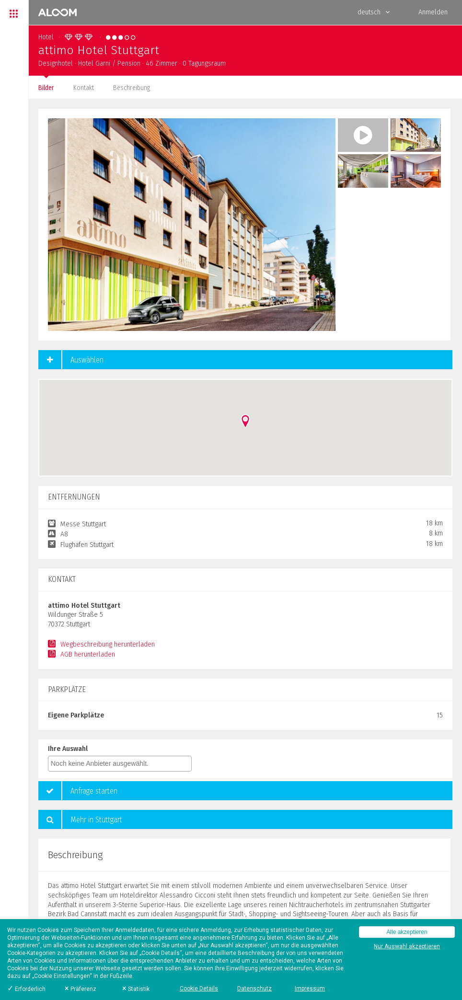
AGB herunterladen (81, 654)
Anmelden (433, 12)
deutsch (374, 12)
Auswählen (71, 359)
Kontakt (83, 88)
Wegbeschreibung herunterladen (101, 644)
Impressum (310, 988)
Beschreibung (131, 88)
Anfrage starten (77, 790)
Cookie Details (199, 988)
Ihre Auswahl (68, 749)
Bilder (46, 88)
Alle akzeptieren (406, 932)
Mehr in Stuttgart (80, 819)
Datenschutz (254, 988)
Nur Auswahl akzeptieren (407, 946)
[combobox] (120, 764)
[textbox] (122, 763)
